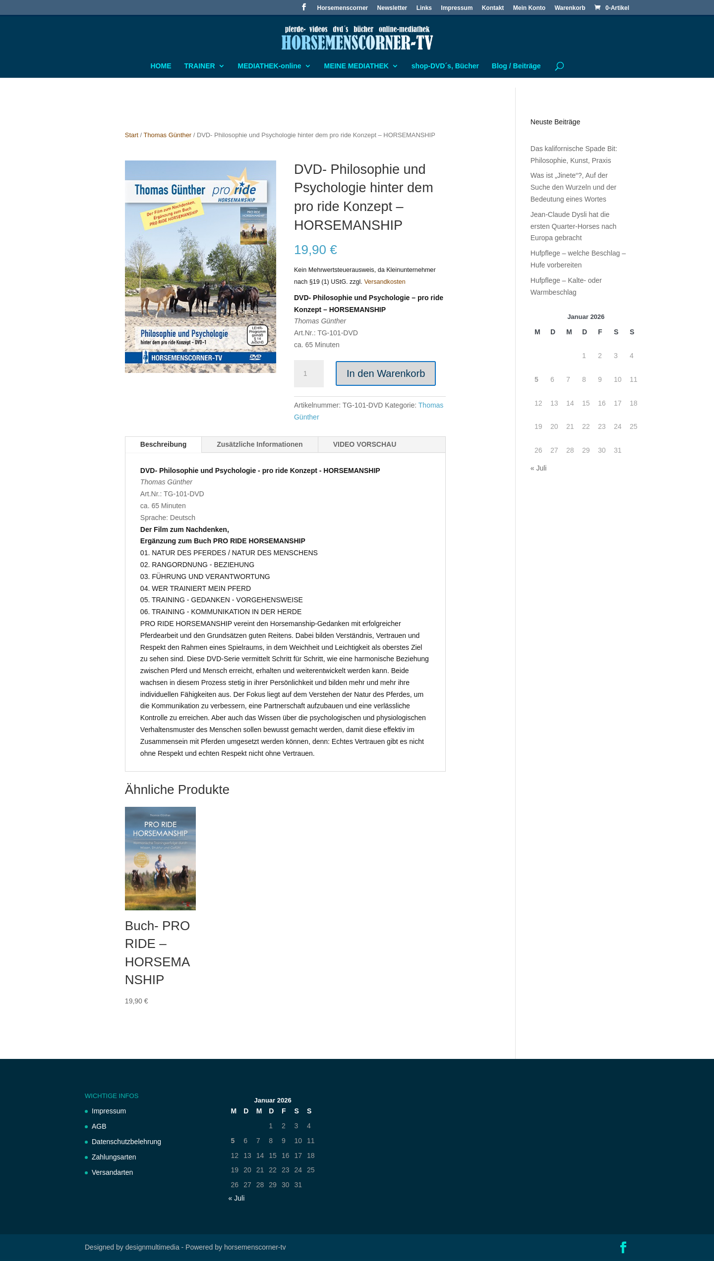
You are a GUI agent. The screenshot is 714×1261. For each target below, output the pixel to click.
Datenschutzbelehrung (126, 1142)
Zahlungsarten (114, 1157)
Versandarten (112, 1172)
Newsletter (392, 8)
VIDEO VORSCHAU (365, 444)
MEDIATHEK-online (269, 66)
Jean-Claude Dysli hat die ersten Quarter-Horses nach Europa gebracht (574, 226)
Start (131, 135)
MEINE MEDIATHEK (356, 66)
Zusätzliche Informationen (259, 444)
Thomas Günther (168, 135)
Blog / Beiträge (516, 66)
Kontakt (493, 8)
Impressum (457, 8)
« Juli (539, 468)
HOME (161, 66)
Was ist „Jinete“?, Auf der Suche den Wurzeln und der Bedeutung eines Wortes (573, 187)
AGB (99, 1126)
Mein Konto (529, 8)
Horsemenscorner (342, 8)
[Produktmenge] (309, 374)
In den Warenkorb (386, 373)
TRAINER (199, 66)
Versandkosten (384, 281)
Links (424, 8)
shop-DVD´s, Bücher (445, 66)
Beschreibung (163, 444)
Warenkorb (569, 8)
